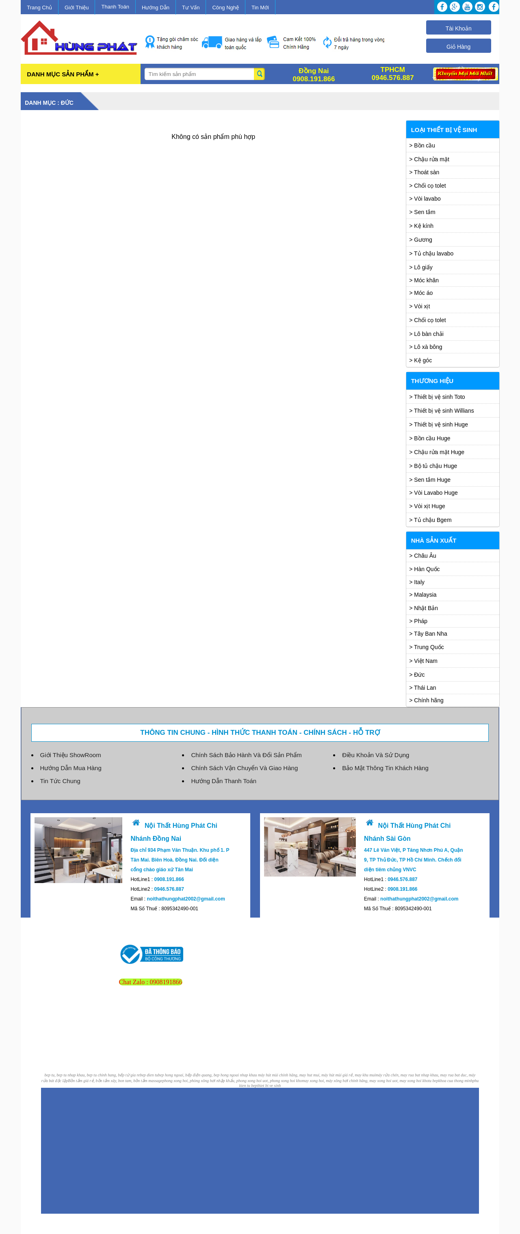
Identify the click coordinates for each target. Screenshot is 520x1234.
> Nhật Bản (423, 608)
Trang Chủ (39, 7)
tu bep (433, 1080)
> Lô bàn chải (426, 334)
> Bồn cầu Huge (429, 438)
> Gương (420, 239)
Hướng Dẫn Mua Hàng (71, 767)
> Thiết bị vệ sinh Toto (437, 397)
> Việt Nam (423, 661)
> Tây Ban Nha (428, 633)
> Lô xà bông (425, 347)
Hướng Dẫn (155, 7)
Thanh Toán (115, 7)
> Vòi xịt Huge (427, 506)
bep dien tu (149, 1075)
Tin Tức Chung (60, 780)
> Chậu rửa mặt (429, 159)
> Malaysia (422, 594)
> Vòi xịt (419, 306)
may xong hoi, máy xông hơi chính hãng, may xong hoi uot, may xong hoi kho (365, 1080)
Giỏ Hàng (458, 46)
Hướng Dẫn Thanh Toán (223, 780)
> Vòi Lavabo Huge (433, 492)
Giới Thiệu (77, 7)
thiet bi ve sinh (269, 1085)
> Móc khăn (424, 280)
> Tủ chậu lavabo (431, 253)
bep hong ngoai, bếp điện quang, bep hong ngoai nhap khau (208, 1075)
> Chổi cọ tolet (427, 185)
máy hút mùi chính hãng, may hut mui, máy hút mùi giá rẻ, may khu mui (316, 1075)
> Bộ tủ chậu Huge (433, 466)
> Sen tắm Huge (430, 479)
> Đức (417, 674)
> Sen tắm (422, 212)
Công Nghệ (225, 7)
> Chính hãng (426, 700)
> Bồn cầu (422, 145)
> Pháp (418, 621)
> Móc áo (421, 293)
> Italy (417, 582)
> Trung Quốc (426, 647)
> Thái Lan (422, 687)
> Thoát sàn (424, 172)
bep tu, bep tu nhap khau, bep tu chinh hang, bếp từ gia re (92, 1075)
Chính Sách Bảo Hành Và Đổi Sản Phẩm (246, 754)
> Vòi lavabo (424, 198)
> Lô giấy (420, 267)
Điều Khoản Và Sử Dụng (375, 754)
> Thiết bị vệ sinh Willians (441, 410)
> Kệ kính (421, 226)
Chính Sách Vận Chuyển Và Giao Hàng (244, 767)
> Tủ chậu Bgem (430, 520)
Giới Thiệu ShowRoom (70, 754)
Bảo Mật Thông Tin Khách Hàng (385, 767)
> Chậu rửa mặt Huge (436, 452)
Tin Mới (260, 7)
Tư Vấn (190, 7)
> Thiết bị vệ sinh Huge (438, 424)
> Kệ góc (420, 360)
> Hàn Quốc (424, 569)
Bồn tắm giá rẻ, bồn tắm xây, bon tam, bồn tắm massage (115, 1080)
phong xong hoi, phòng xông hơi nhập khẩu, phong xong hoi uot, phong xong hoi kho (232, 1080)
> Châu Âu (422, 555)
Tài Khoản (459, 28)
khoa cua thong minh (455, 1080)
